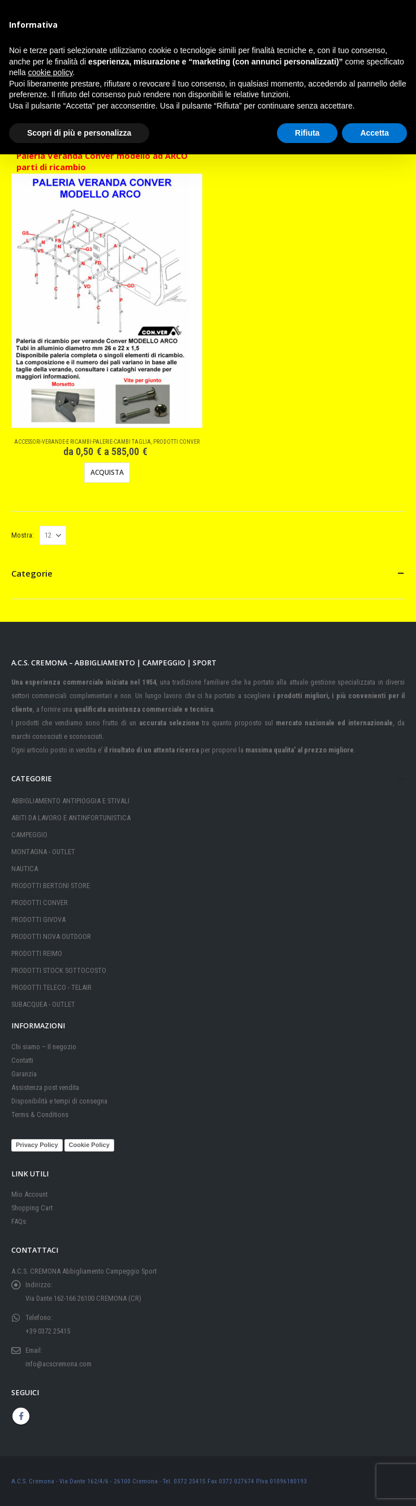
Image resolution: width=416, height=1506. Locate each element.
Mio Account (29, 1194)
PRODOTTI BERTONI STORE (50, 885)
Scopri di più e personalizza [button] (79, 132)
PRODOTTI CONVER (176, 442)
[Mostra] (53, 535)
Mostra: (22, 535)
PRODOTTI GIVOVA (38, 919)
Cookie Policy (89, 1144)
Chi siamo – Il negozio (43, 1046)
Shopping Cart (32, 1208)
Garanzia (24, 1074)
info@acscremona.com (58, 1364)
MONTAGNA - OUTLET (43, 851)
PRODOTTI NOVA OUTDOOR (51, 936)
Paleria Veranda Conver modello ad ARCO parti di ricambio (102, 161)
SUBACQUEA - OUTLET (43, 1004)
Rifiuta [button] (307, 132)
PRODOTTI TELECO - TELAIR (51, 987)
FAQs (18, 1221)
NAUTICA (24, 868)
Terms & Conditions (39, 1114)
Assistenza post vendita (45, 1087)
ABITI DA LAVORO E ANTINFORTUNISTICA (71, 817)
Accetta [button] (374, 132)
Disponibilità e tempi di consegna (59, 1101)
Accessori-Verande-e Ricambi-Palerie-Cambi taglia (82, 442)
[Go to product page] (101, 301)
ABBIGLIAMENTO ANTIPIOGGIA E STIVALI (70, 801)
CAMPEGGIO (29, 834)
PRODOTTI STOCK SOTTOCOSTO (58, 970)
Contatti (22, 1060)
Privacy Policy (37, 1144)
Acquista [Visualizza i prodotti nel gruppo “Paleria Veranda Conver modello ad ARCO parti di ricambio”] (107, 472)
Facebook (20, 1416)
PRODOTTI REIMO (36, 953)
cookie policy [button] (50, 72)
